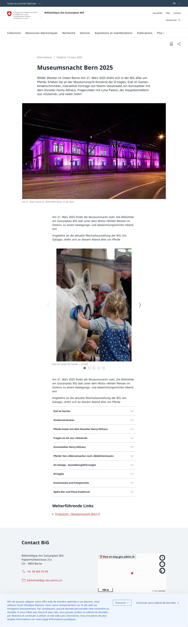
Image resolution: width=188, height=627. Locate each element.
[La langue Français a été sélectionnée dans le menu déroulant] (175, 3)
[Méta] (167, 13)
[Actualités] (157, 13)
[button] (14, 33)
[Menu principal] (92, 33)
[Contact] (177, 13)
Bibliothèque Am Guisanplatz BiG (64, 12)
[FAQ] (168, 13)
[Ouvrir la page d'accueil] (45, 17)
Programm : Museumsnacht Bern (76, 514)
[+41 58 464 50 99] (35, 571)
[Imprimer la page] (171, 43)
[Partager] (179, 43)
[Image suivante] (140, 305)
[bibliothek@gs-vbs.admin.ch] (42, 580)
